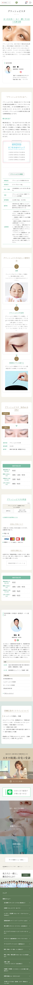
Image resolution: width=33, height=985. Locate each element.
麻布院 (13, 470)
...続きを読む (25, 79)
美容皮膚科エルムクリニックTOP (9, 866)
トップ (5, 893)
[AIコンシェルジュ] (26, 2)
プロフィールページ (9, 693)
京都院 (13, 475)
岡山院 (18, 479)
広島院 (13, 479)
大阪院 (18, 475)
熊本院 (18, 483)
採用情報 (25, 875)
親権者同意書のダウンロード (15, 563)
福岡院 (13, 483)
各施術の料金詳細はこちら (11, 517)
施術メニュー (20, 866)
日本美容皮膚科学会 (8, 678)
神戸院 (23, 475)
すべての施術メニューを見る (16, 860)
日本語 (4, 2)
